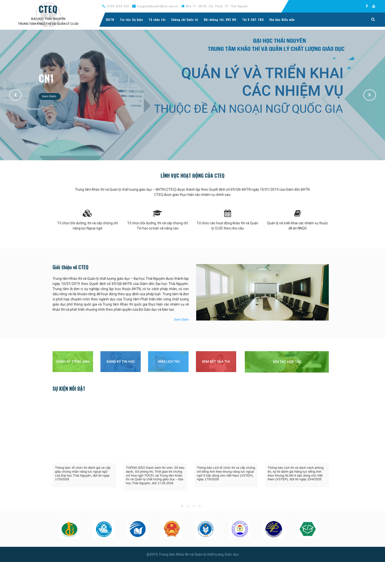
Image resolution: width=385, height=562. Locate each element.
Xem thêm (49, 96)
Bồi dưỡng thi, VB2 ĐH (220, 19)
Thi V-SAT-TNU (253, 19)
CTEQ (48, 8)
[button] (15, 95)
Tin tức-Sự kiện (131, 19)
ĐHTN (110, 19)
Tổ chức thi (157, 19)
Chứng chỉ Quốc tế (184, 19)
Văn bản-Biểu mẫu (282, 19)
